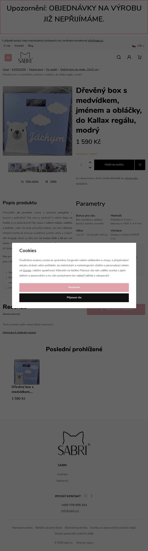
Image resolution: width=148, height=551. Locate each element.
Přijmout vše (74, 297)
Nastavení (74, 287)
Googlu (27, 270)
